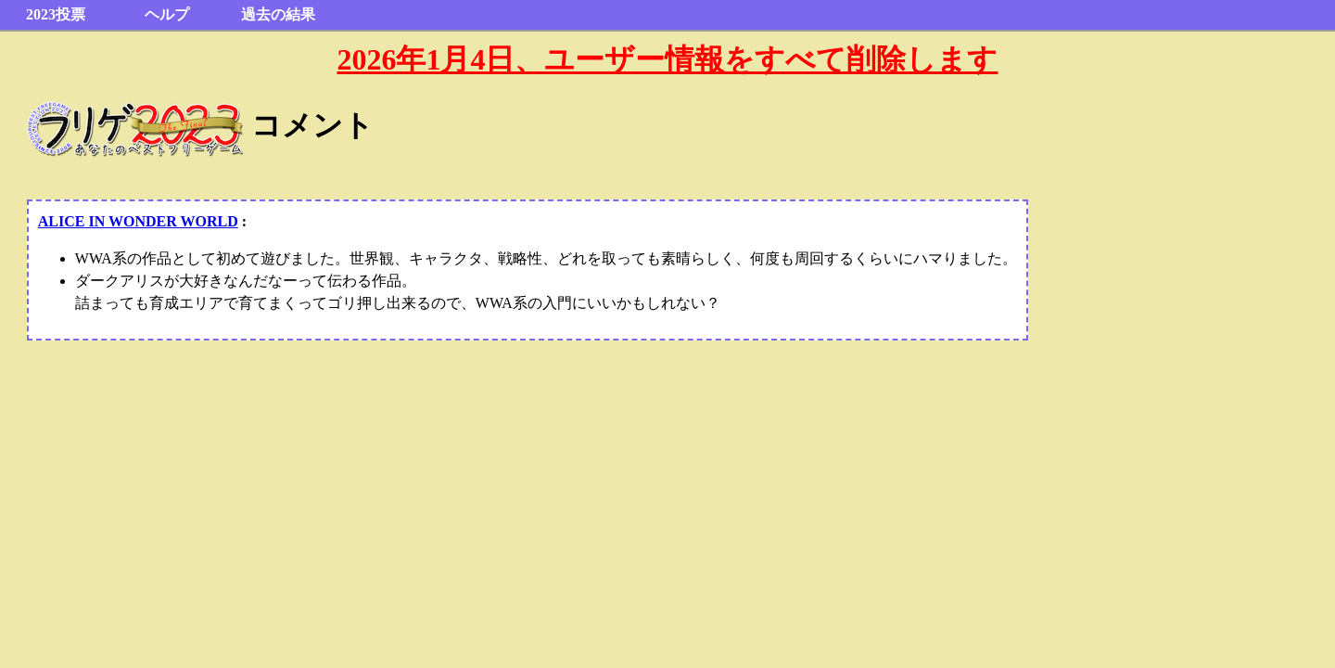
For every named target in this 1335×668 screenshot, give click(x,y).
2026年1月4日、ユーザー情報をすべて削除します (667, 59)
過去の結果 (278, 14)
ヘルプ (167, 14)
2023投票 (55, 14)
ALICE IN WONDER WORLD (138, 221)
